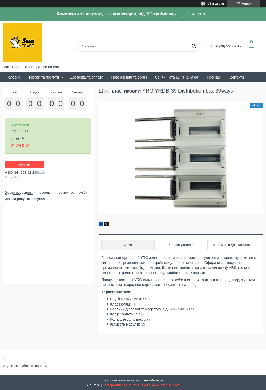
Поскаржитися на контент (121, 385)
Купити (24, 165)
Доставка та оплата (86, 77)
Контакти (236, 77)
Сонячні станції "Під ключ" (177, 77)
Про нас (214, 77)
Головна (13, 77)
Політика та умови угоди (27, 88)
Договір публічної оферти (27, 366)
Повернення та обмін (129, 77)
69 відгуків (216, 3)
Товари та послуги (43, 77)
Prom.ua (157, 380)
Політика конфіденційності (161, 385)
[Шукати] (193, 46)
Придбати (195, 14)
